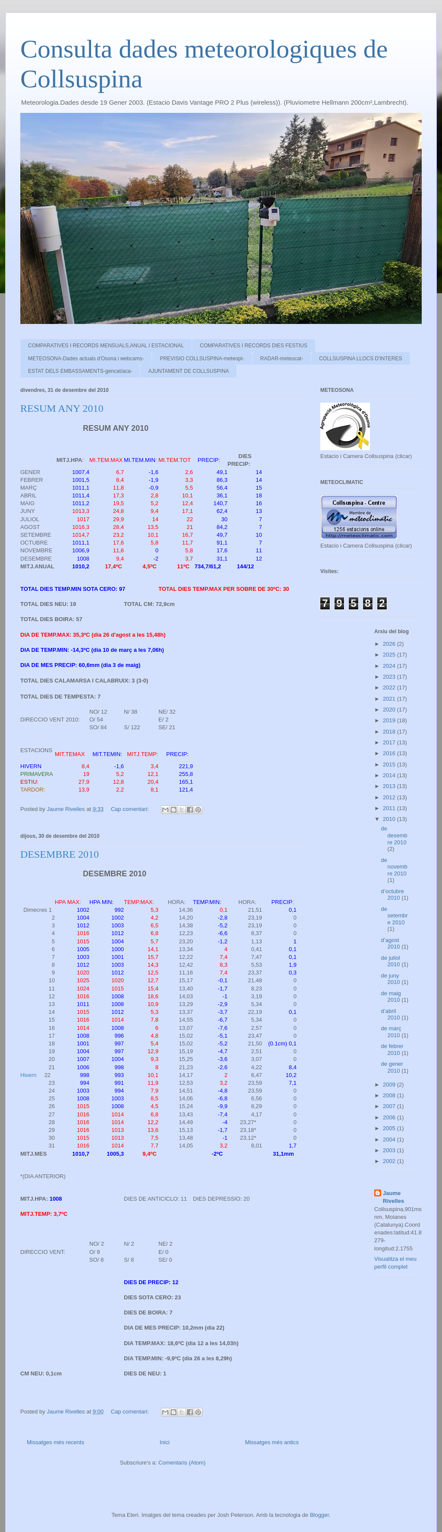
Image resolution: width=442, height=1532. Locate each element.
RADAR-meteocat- (281, 359)
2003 (390, 1150)
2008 (390, 1095)
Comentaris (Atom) (181, 1462)
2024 (390, 666)
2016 (390, 753)
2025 (390, 654)
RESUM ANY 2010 (61, 408)
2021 (390, 698)
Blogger (319, 1515)
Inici (165, 1442)
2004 (390, 1139)
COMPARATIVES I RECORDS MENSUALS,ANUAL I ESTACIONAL (106, 346)
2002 (390, 1161)
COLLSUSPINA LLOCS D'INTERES (360, 359)
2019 (390, 720)
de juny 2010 (391, 979)
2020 (390, 709)
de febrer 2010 (392, 1049)
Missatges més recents (55, 1442)
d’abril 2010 (391, 1014)
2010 (390, 819)
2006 (390, 1117)
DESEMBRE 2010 (59, 854)
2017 (390, 742)
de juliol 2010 (391, 961)
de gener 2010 (392, 1067)
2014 (390, 775)
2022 (390, 687)
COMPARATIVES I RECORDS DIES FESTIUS (253, 346)
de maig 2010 (391, 996)
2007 (390, 1106)
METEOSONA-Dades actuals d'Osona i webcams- (86, 359)
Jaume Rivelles (393, 1197)
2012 (390, 797)
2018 (390, 731)
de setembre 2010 (394, 916)
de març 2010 (391, 1031)
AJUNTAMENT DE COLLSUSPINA (188, 371)
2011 (390, 808)
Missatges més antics (272, 1442)
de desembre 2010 (394, 835)
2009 (390, 1084)
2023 (390, 676)
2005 (390, 1128)
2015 (390, 764)
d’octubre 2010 (392, 894)
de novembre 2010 (394, 867)
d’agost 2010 (391, 943)
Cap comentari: (131, 809)
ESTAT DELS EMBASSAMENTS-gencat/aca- (80, 371)
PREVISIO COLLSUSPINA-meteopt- (202, 359)
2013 (390, 786)
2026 (390, 644)
